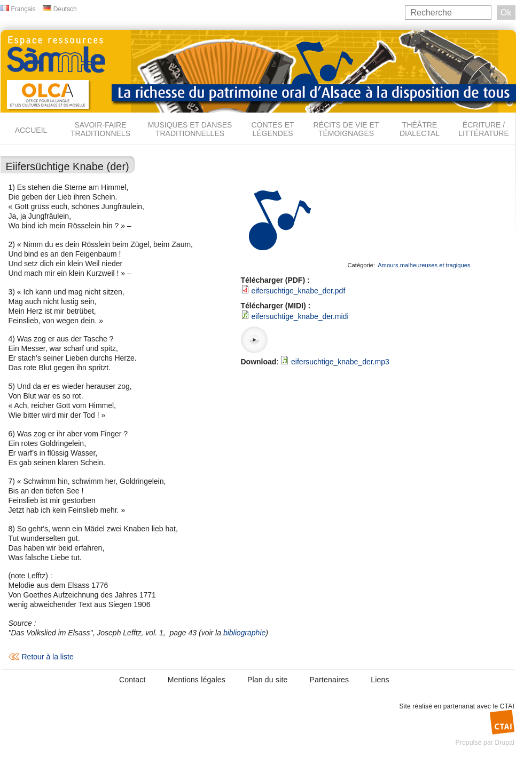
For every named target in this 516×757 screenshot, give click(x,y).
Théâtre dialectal (420, 129)
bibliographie (244, 632)
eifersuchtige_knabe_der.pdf (298, 290)
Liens (380, 679)
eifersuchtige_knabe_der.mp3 (340, 361)
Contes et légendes (272, 129)
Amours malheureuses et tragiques (424, 265)
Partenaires (329, 679)
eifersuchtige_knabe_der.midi (299, 316)
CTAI (507, 706)
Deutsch (65, 9)
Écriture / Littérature (483, 129)
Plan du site (267, 679)
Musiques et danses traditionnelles (190, 129)
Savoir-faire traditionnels (100, 129)
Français (23, 9)
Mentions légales (196, 679)
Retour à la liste (48, 656)
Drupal (504, 742)
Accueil (31, 130)
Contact (132, 679)
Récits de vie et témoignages (346, 129)
